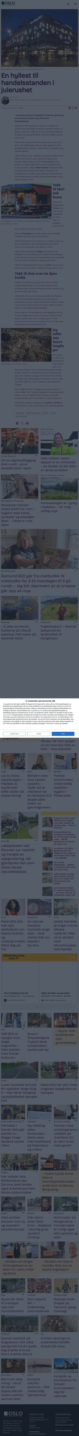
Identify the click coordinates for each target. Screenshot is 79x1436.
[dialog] (39, 718)
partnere (40, 710)
